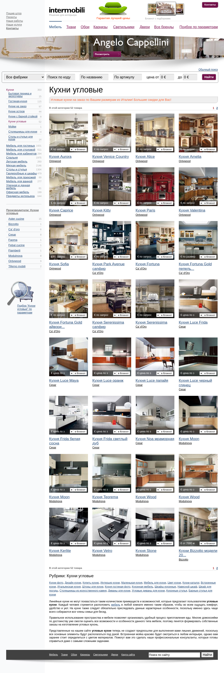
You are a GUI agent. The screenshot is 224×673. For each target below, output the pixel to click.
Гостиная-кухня (17, 101)
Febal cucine (16, 245)
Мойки (12, 126)
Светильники (123, 27)
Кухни (10, 89)
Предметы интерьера (20, 196)
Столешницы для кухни (22, 131)
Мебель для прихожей (21, 177)
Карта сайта (128, 654)
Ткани (71, 27)
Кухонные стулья (176, 590)
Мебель (55, 27)
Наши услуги (14, 24)
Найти (209, 77)
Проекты (11, 17)
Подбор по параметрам (198, 27)
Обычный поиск (208, 69)
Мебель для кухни (155, 582)
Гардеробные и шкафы (21, 173)
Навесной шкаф (187, 586)
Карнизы (100, 27)
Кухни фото (56, 582)
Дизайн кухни (73, 582)
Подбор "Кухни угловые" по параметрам (26, 308)
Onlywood (14, 261)
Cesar (12, 234)
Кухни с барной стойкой (22, 116)
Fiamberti (14, 250)
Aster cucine (16, 218)
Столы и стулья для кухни (20, 138)
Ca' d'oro (14, 229)
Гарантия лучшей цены (113, 18)
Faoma (12, 240)
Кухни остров (16, 111)
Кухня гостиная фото (118, 586)
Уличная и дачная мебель (18, 187)
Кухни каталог (191, 582)
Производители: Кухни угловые (22, 211)
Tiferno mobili (17, 266)
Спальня (12, 157)
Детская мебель (16, 161)
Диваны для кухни (119, 590)
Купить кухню (91, 582)
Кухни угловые (17, 121)
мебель (115, 604)
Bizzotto (13, 224)
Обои (85, 27)
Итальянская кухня (69, 586)
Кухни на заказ (17, 106)
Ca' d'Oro (97, 273)
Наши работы (14, 20)
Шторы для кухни (92, 586)
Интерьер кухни (110, 582)
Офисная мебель (17, 192)
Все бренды (164, 27)
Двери (145, 27)
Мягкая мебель (16, 165)
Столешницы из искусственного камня (83, 590)
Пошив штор (14, 13)
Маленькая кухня (131, 582)
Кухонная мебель (142, 586)
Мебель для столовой (20, 149)
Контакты (210, 4)
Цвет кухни (174, 582)
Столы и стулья (16, 169)
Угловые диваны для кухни (148, 590)
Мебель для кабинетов (21, 153)
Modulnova (15, 255)
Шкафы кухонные (165, 586)
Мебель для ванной (19, 181)
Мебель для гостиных (20, 145)
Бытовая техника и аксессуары (20, 95)
